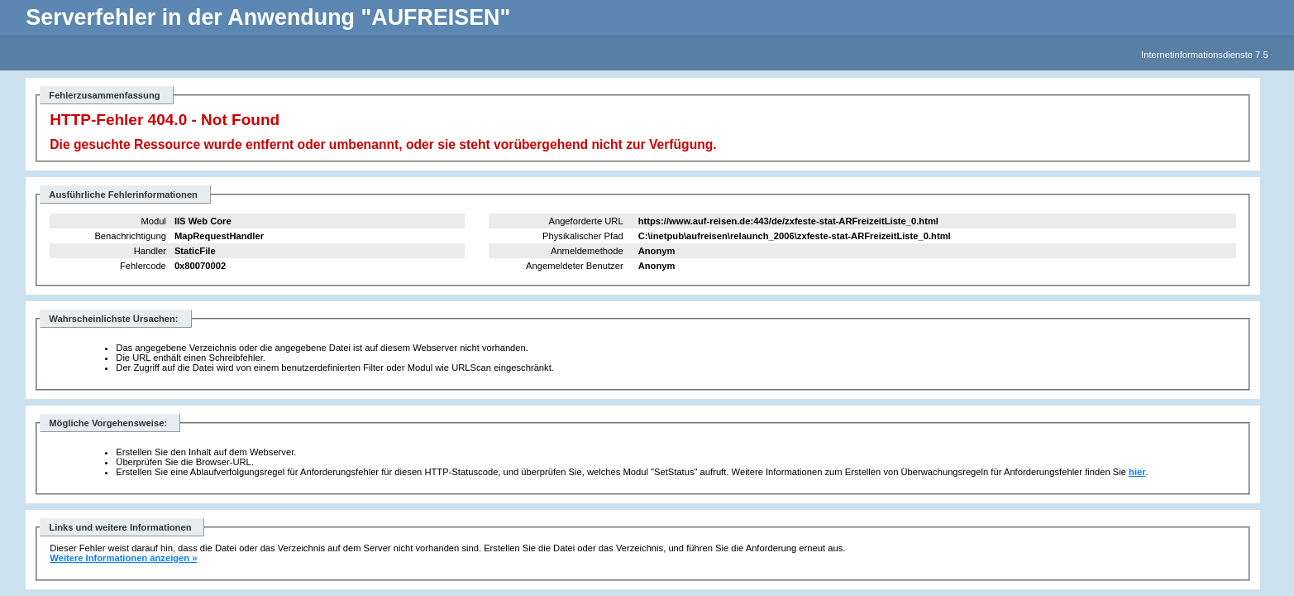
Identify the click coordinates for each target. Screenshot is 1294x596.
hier (1137, 472)
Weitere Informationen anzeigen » (123, 558)
